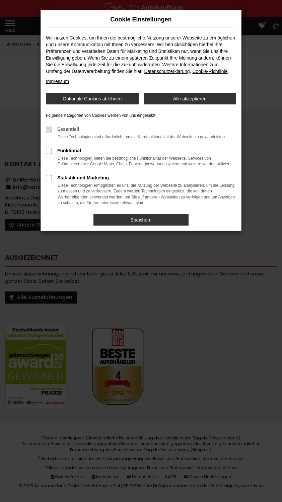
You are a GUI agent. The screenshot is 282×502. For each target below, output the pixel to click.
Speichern (140, 220)
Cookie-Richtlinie (209, 71)
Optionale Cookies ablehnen (92, 98)
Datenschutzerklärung (167, 71)
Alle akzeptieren (190, 98)
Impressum (57, 81)
